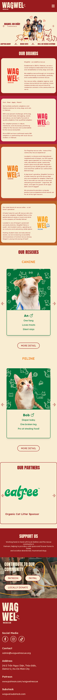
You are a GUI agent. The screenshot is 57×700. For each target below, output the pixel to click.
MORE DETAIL (28, 345)
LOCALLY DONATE (18, 587)
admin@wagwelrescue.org (16, 653)
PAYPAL (33, 578)
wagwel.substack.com (13, 694)
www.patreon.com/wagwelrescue (20, 681)
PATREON (13, 578)
